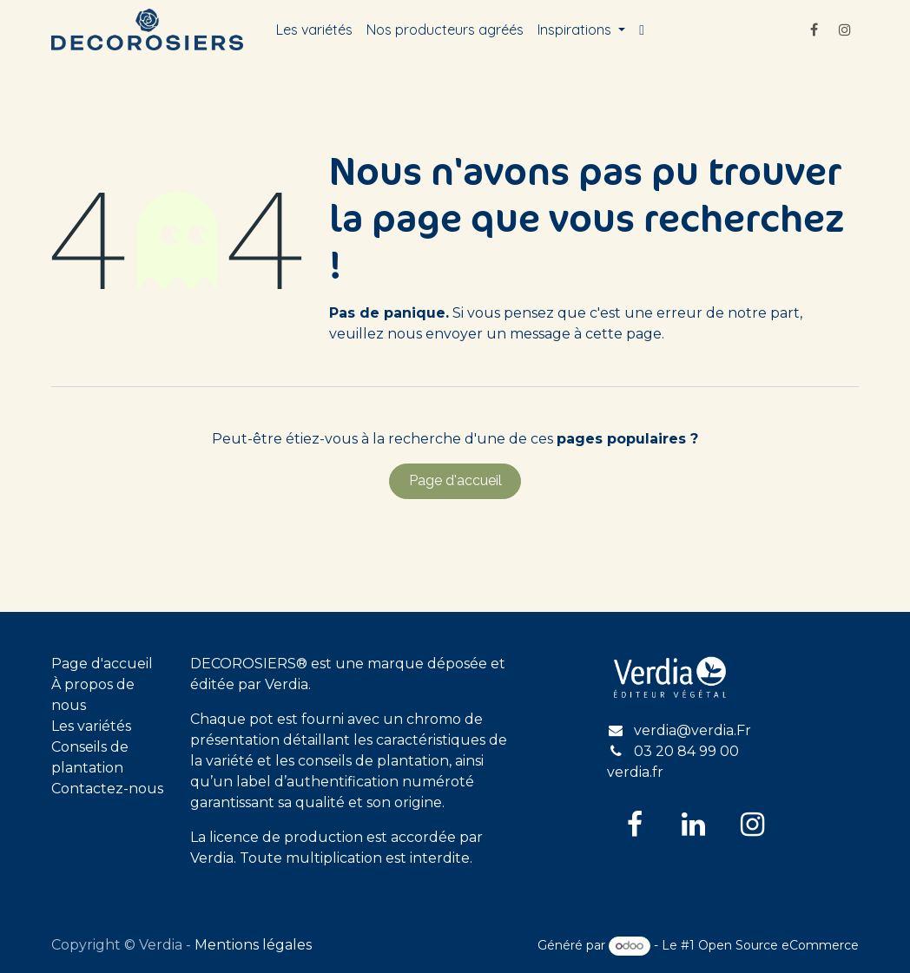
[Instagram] (845, 29)
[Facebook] (814, 29)
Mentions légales (253, 945)
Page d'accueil (455, 480)
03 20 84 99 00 (686, 751)
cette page (623, 333)
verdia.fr (635, 772)
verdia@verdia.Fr (692, 730)
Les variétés (91, 726)
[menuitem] (314, 29)
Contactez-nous (107, 788)
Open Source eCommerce (778, 945)
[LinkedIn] (694, 824)
